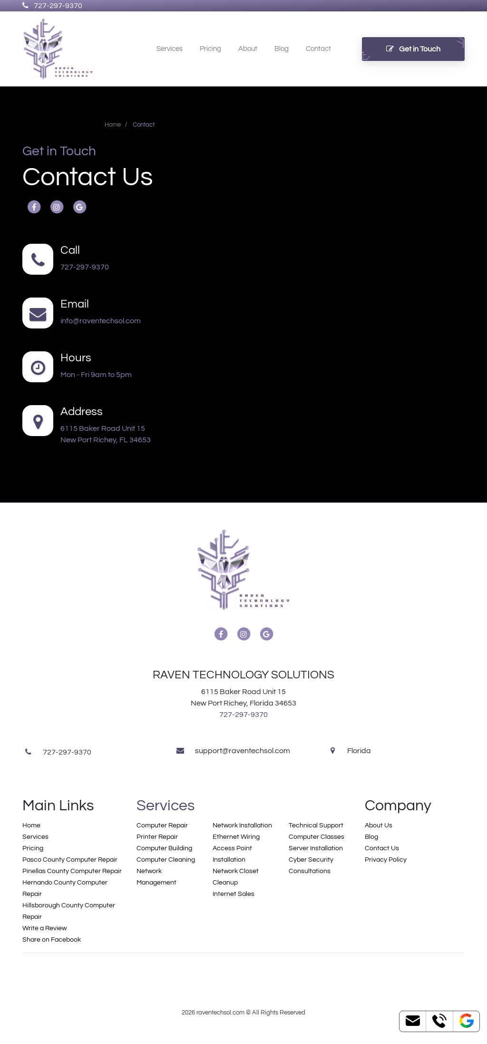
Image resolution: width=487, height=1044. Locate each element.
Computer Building (164, 848)
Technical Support (316, 825)
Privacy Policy (386, 859)
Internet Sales (233, 894)
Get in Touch (413, 49)
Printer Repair (157, 837)
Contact (318, 48)
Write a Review (44, 928)
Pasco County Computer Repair (69, 859)
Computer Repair (162, 825)
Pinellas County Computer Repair (72, 871)
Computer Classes (316, 837)
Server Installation (316, 848)
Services (169, 48)
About (247, 48)
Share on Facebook (51, 939)
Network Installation (242, 825)
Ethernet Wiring (236, 837)
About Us (378, 825)
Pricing (210, 48)
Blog (281, 48)
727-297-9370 (52, 6)
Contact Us (382, 848)
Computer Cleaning (165, 859)
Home (31, 825)
